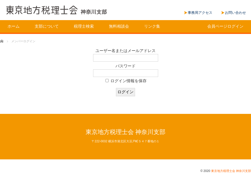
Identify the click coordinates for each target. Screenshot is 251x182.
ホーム (14, 26)
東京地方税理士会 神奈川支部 (126, 131)
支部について (47, 26)
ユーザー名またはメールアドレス (125, 51)
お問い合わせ (235, 13)
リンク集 (152, 26)
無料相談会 (119, 26)
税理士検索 (84, 26)
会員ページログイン (225, 26)
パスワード (125, 66)
